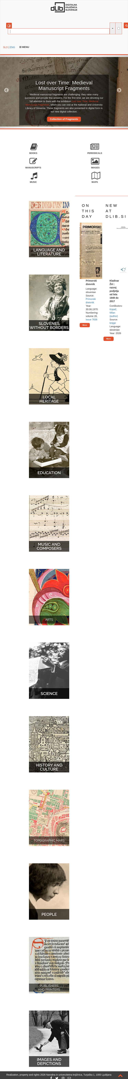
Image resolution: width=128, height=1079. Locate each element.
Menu (24, 47)
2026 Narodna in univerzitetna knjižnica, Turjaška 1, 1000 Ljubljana (76, 1074)
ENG (12, 47)
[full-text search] (119, 28)
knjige (112, 323)
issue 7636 (91, 319)
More (84, 325)
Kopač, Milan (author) (113, 313)
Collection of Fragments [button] (64, 119)
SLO (5, 47)
